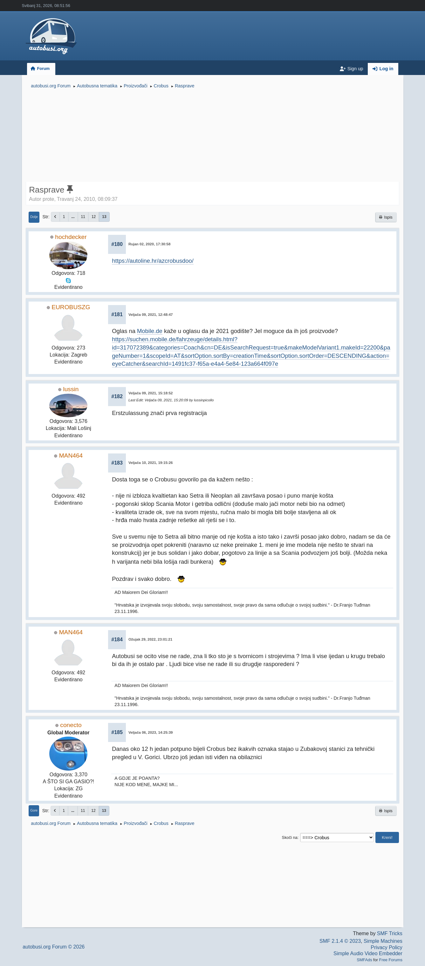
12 (94, 216)
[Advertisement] (212, 136)
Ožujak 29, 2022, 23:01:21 (150, 639)
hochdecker (70, 237)
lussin (71, 389)
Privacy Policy (386, 947)
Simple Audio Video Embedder (367, 953)
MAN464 (71, 455)
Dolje (34, 217)
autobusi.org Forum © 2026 (54, 946)
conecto (70, 725)
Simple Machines (383, 941)
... (73, 216)
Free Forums (390, 959)
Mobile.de (149, 331)
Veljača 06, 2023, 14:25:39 (150, 732)
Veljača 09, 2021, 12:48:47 (150, 314)
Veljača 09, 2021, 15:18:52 (150, 393)
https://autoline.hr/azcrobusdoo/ (153, 260)
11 (83, 216)
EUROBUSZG (70, 307)
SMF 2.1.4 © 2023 (340, 941)
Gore (34, 810)
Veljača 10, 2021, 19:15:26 (150, 463)
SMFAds (364, 959)
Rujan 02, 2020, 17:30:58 (149, 244)
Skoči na (290, 837)
